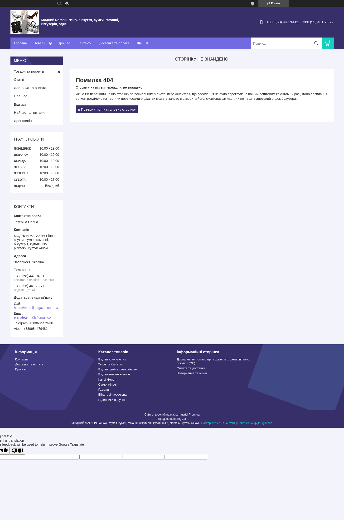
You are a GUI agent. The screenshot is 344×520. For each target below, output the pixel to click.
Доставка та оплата (114, 43)
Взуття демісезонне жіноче (117, 369)
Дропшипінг (23, 121)
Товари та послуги (29, 71)
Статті (19, 79)
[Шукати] (316, 43)
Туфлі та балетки (110, 364)
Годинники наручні (111, 400)
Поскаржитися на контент (218, 423)
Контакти (85, 43)
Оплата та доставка (191, 368)
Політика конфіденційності (255, 423)
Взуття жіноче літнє (112, 359)
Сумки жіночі (107, 384)
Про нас (64, 43)
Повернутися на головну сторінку (108, 109)
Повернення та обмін (192, 373)
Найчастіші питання (30, 112)
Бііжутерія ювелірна (112, 394)
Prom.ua (194, 414)
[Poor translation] (17, 451)
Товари (39, 43)
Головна (20, 43)
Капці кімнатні (108, 379)
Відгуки (20, 104)
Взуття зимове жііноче (114, 374)
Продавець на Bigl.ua (172, 419)
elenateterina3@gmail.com (34, 317)
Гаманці (104, 389)
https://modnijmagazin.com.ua (36, 308)
